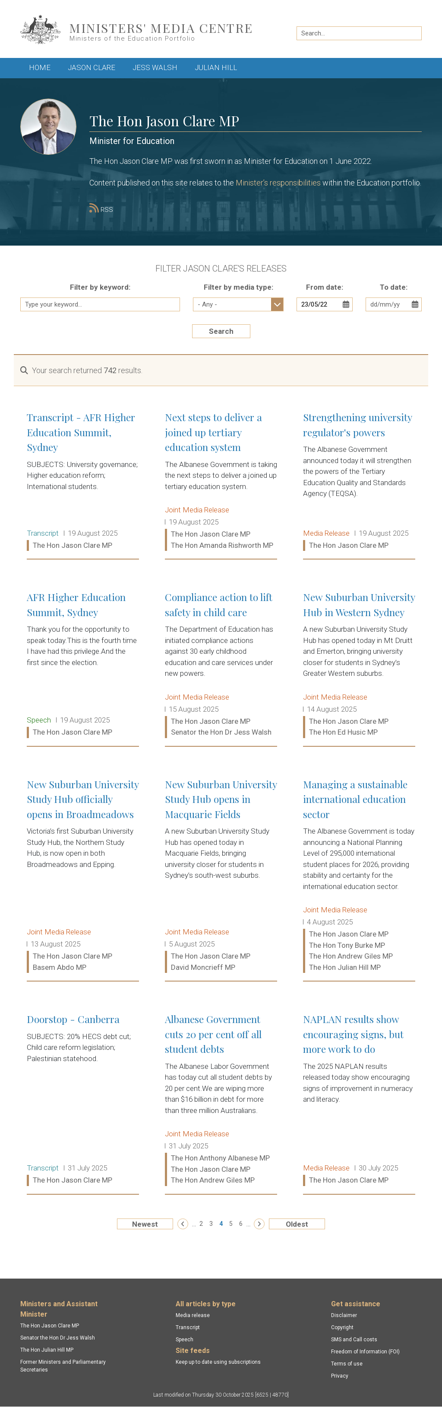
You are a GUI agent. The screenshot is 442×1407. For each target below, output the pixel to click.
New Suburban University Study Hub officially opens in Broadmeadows (83, 876)
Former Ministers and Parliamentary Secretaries (63, 1366)
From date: (324, 287)
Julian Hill (216, 67)
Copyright (342, 1327)
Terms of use (347, 1364)
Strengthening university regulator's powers (359, 481)
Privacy (339, 1376)
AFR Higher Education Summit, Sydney (83, 665)
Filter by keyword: (100, 287)
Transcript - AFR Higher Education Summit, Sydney (83, 481)
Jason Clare (91, 67)
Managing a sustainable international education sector (359, 876)
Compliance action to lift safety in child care (221, 665)
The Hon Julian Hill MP (46, 1350)
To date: (393, 287)
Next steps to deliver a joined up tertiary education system (221, 481)
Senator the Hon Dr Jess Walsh (57, 1338)
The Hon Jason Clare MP (49, 1326)
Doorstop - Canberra (83, 1100)
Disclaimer (344, 1315)
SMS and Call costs (354, 1340)
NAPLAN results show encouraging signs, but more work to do (359, 1100)
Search (221, 331)
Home (40, 67)
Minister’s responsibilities (278, 182)
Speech (184, 1340)
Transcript (188, 1327)
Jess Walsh (155, 67)
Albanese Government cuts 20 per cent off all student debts (221, 1100)
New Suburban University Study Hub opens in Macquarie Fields (221, 876)
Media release (193, 1315)
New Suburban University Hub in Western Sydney (359, 665)
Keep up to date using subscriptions (218, 1362)
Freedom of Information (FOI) (365, 1352)
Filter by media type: (238, 287)
